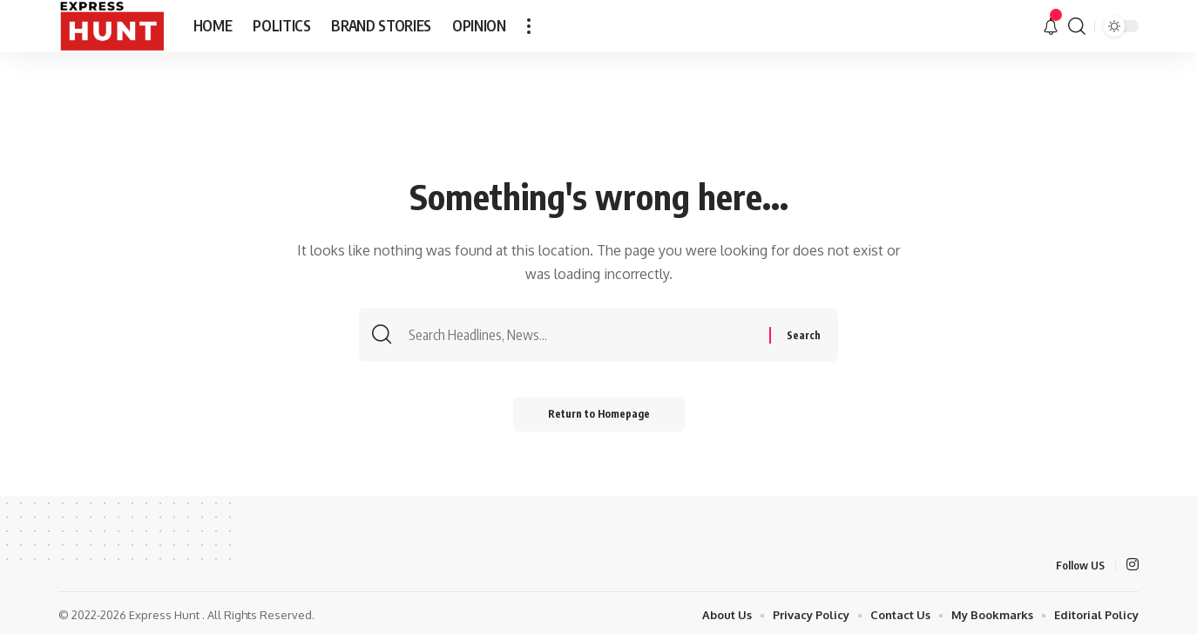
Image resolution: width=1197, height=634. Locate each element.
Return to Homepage (599, 413)
